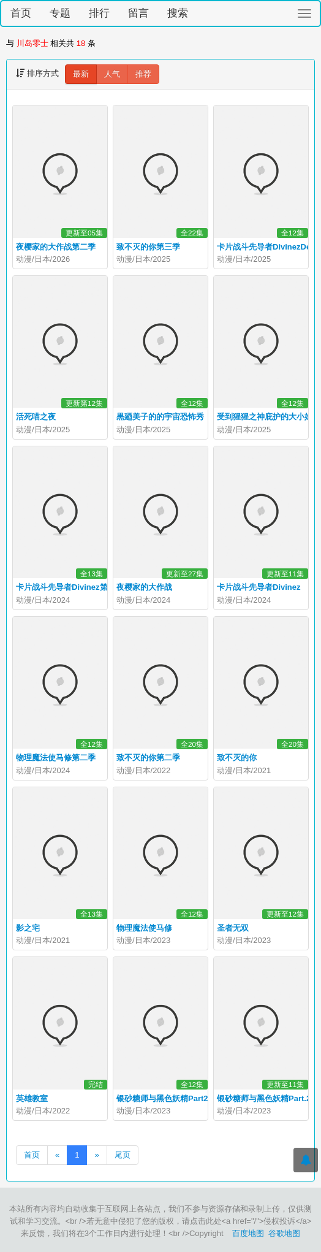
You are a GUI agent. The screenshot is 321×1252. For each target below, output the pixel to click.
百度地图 (248, 1233)
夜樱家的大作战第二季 (56, 246)
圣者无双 (233, 928)
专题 (60, 13)
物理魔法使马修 (144, 928)
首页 (20, 13)
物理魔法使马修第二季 (56, 757)
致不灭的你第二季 (148, 757)
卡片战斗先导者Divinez (259, 587)
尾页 (122, 1154)
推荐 (143, 73)
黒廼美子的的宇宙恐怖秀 (160, 416)
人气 (112, 73)
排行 (99, 13)
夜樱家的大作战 (144, 587)
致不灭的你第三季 (148, 246)
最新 (81, 73)
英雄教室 (32, 1098)
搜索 (177, 13)
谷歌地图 (284, 1233)
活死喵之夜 (36, 416)
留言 (138, 13)
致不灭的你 (237, 757)
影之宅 (28, 928)
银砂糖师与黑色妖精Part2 (162, 1098)
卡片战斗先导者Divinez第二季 (70, 587)
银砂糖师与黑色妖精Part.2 (264, 1098)
